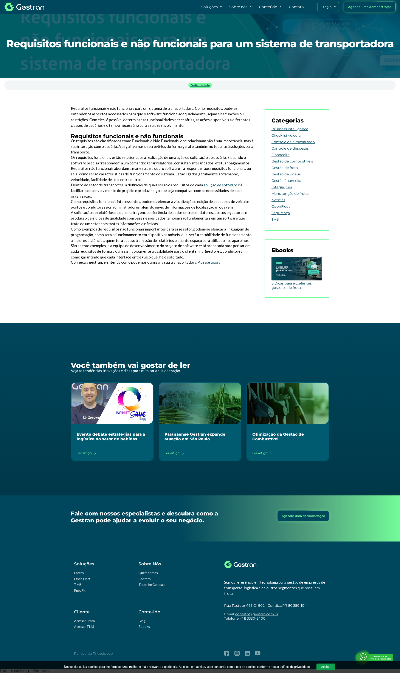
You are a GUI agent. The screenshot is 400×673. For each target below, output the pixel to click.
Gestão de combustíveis (292, 161)
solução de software (220, 185)
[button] (203, 7)
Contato (144, 579)
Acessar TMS (84, 626)
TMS (275, 219)
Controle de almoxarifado (293, 142)
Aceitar (325, 666)
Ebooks (144, 626)
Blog (142, 621)
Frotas (79, 573)
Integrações (281, 187)
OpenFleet (280, 206)
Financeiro (280, 155)
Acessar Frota (84, 621)
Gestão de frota (200, 85)
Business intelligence (289, 129)
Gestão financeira (286, 181)
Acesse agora (209, 262)
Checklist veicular (286, 135)
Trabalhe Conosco (152, 584)
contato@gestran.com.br (256, 614)
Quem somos (148, 573)
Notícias (278, 200)
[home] (24, 7)
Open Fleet (82, 579)
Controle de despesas (290, 148)
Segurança (280, 213)
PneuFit (79, 590)
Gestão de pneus (286, 174)
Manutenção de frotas (290, 194)
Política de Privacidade (93, 653)
